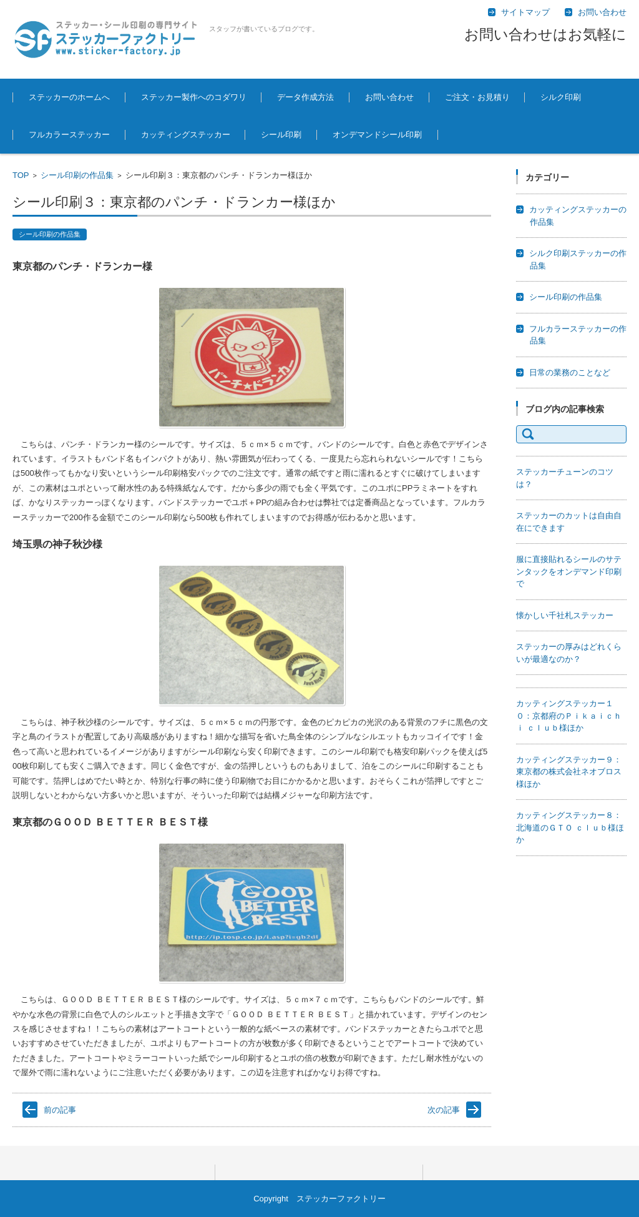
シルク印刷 (560, 97)
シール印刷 (281, 134)
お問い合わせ (389, 97)
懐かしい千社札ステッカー (564, 615)
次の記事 (443, 1110)
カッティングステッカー (185, 134)
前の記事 (60, 1110)
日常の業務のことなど (569, 372)
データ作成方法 (305, 97)
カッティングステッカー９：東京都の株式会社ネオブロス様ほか (569, 772)
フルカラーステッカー (69, 134)
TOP (20, 175)
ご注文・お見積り (477, 97)
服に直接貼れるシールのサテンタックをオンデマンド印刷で (569, 571)
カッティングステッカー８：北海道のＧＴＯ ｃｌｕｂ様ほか (570, 827)
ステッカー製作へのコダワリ (193, 97)
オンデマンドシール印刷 (377, 134)
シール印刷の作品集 (77, 175)
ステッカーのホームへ (69, 97)
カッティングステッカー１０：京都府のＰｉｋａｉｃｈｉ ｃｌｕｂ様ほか (569, 715)
